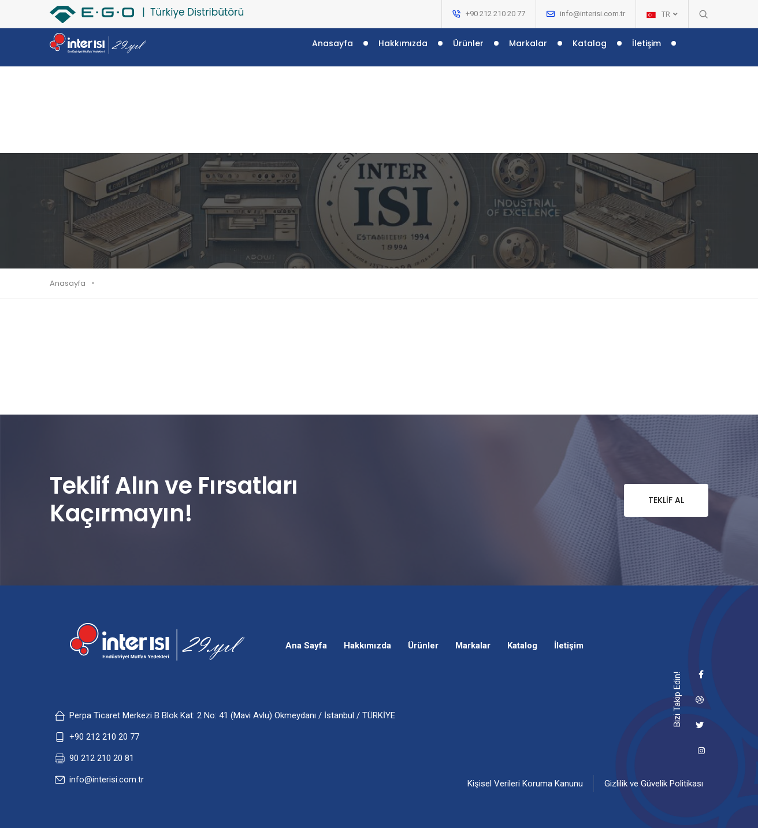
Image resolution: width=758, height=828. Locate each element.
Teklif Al (654, 500)
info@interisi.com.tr (592, 13)
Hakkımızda (403, 51)
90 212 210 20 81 (101, 758)
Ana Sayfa (306, 645)
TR (662, 15)
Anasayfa (332, 51)
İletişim (646, 51)
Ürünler (468, 51)
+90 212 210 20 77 (104, 737)
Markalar (528, 51)
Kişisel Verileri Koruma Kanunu (525, 783)
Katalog (590, 51)
